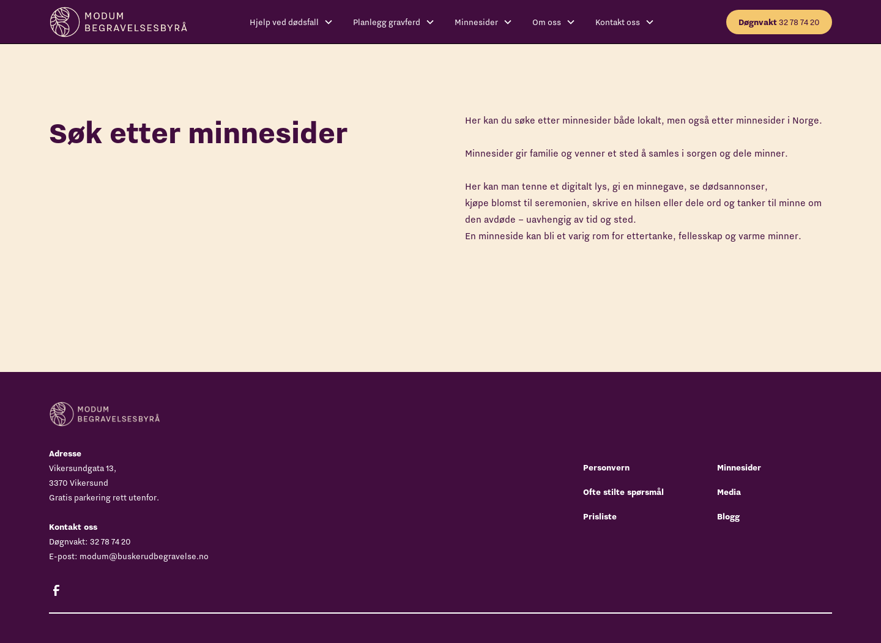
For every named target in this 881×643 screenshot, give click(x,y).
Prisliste (600, 516)
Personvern (606, 467)
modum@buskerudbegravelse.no (144, 556)
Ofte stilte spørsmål (623, 492)
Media (729, 492)
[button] (291, 22)
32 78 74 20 (779, 22)
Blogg (728, 516)
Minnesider (739, 467)
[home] (118, 21)
